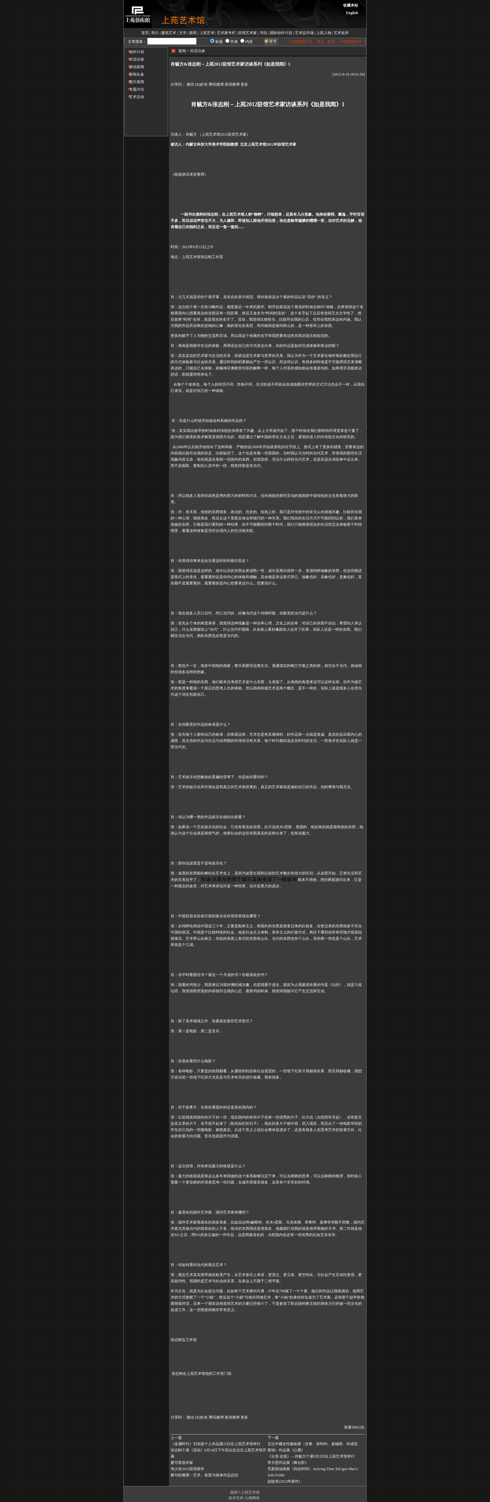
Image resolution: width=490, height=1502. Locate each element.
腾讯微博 (216, 84)
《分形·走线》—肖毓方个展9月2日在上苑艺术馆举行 (311, 1456)
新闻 (193, 33)
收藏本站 (350, 5)
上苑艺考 (206, 33)
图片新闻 (134, 82)
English (352, 13)
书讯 (263, 33)
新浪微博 (232, 84)
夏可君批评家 (182, 1462)
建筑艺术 (168, 33)
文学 (183, 33)
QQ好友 (201, 84)
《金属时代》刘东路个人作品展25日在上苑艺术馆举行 (216, 1444)
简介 (155, 33)
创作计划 (134, 52)
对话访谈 (134, 59)
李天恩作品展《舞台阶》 (288, 1462)
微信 (190, 84)
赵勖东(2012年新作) (284, 1481)
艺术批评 (341, 33)
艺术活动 (134, 97)
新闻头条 (134, 74)
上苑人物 (323, 33)
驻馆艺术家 (247, 33)
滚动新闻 (134, 67)
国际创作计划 (281, 33)
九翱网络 (252, 1498)
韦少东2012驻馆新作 (187, 1469)
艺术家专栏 (226, 33)
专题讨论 (134, 89)
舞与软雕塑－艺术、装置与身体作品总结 (204, 1475)
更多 (244, 84)
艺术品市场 (304, 33)
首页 (145, 33)
